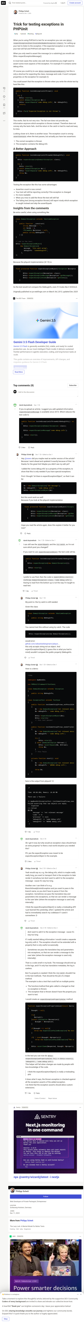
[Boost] (4, 113)
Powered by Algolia (50, 3)
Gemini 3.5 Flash (20, 346)
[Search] (10, 3)
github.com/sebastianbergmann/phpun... (42, 644)
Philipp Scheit (24, 11)
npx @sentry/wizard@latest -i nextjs (36, 1177)
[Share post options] (4, 121)
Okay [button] (6, 1319)
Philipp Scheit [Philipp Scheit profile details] (26, 454)
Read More (19, 372)
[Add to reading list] (4, 106)
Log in (63, 3)
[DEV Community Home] (3, 3)
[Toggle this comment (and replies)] (15, 409)
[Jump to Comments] (4, 97)
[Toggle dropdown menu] (76, 298)
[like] (22, 447)
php (16, 34)
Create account (75, 3)
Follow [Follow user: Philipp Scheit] (45, 1196)
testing (31, 34)
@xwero (28, 458)
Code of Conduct (40, 1098)
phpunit (38, 34)
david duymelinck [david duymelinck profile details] (25, 405)
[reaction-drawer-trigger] (4, 89)
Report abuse (52, 1098)
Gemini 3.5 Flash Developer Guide (34, 342)
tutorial (23, 34)
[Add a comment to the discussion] (48, 393)
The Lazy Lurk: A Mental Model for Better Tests (46, 1227)
